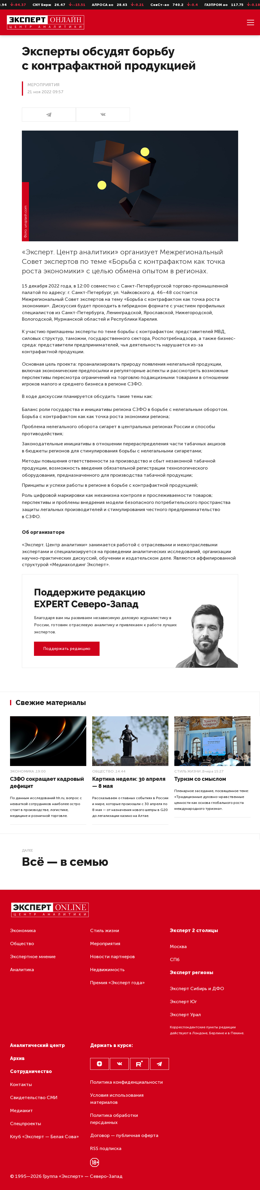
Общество (103, 771)
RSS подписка (105, 1148)
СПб (175, 959)
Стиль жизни (187, 771)
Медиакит (21, 1110)
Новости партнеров (112, 956)
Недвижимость (107, 969)
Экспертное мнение (33, 956)
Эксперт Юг (183, 1001)
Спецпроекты (25, 1123)
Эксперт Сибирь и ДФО (197, 988)
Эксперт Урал (185, 1014)
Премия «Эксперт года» (117, 982)
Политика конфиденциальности (126, 1082)
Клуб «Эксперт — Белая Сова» (44, 1136)
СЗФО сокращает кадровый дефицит (47, 782)
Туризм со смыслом (200, 779)
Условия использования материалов (117, 1098)
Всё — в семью (65, 861)
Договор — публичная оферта (124, 1135)
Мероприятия (105, 943)
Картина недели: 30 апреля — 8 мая (128, 782)
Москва (178, 946)
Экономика (22, 771)
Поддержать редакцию (66, 648)
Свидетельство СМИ (34, 1097)
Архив (17, 1058)
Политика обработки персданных (114, 1118)
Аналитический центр (37, 1045)
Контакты (21, 1084)
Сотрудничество (31, 1071)
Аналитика (22, 969)
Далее (27, 850)
